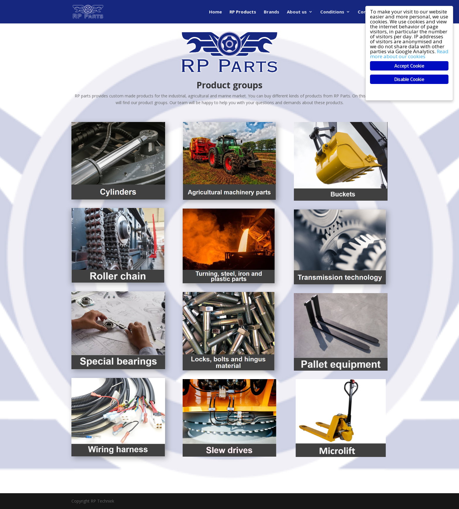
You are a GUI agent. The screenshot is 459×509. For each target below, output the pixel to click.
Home (215, 12)
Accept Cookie (409, 66)
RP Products (243, 12)
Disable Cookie (409, 79)
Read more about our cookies (409, 54)
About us (297, 12)
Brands (271, 12)
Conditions (332, 12)
